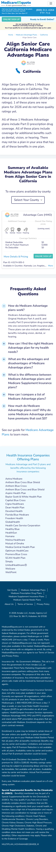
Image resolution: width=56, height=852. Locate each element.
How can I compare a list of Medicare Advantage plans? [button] (27, 396)
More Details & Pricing (16, 256)
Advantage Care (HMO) (37, 215)
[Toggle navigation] (51, 3)
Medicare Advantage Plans (26, 35)
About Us (9, 604)
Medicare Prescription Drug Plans (26, 593)
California (44, 35)
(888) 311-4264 (45, 10)
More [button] (50, 265)
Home (10, 35)
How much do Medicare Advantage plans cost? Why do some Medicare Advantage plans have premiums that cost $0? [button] (30, 412)
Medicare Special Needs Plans (27, 599)
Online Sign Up (11, 19)
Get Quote (12, 589)
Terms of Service (25, 604)
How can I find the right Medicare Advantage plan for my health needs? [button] (30, 347)
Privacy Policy (43, 604)
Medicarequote (16, 2)
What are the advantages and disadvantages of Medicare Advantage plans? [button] (28, 363)
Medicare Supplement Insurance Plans (26, 596)
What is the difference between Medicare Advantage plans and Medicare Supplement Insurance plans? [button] (30, 381)
